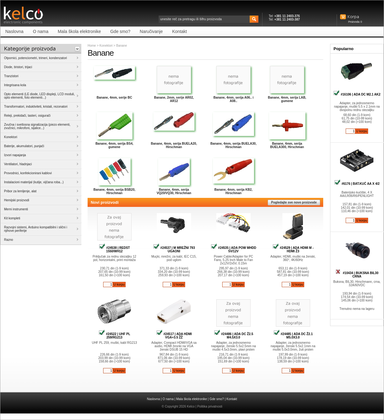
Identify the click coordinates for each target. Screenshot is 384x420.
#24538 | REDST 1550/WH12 (114, 249)
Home (92, 45)
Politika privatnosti (210, 406)
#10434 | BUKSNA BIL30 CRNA (356, 274)
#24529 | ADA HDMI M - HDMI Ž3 (293, 249)
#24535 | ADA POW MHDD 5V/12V (233, 249)
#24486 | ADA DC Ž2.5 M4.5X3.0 (233, 335)
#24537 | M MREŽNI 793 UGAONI (174, 249)
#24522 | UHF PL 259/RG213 (114, 335)
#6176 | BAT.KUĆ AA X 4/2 (357, 183)
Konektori (106, 45)
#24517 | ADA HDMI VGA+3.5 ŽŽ (174, 335)
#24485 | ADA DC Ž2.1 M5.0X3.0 (293, 335)
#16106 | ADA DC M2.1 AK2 (356, 94)
